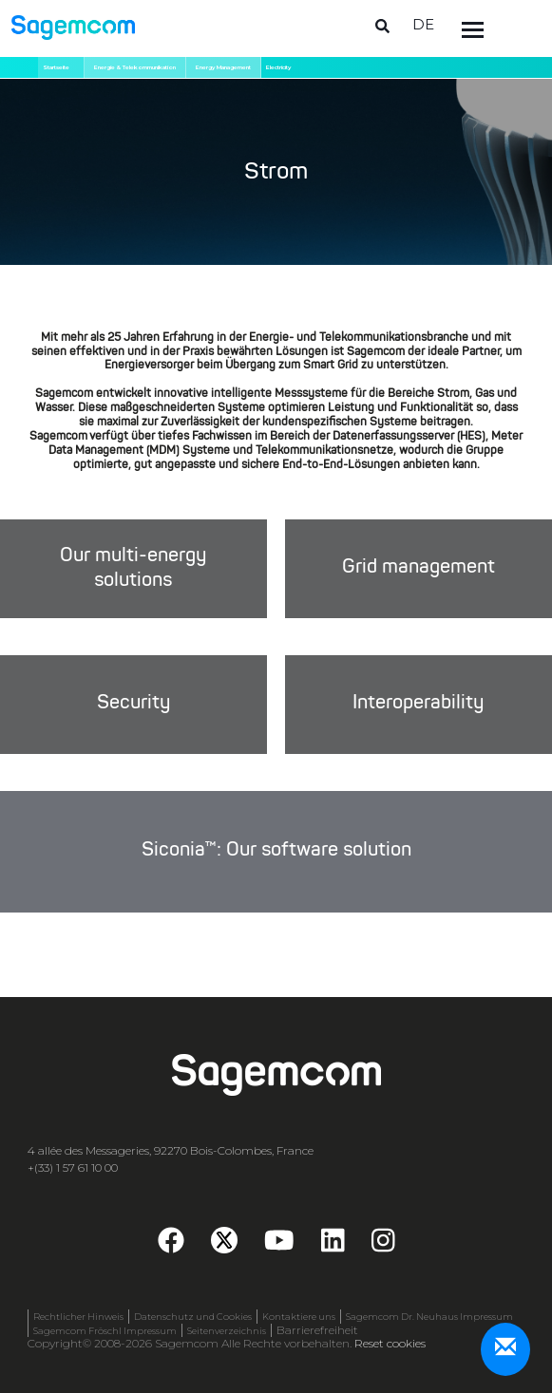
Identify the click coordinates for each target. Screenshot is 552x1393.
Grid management (418, 568)
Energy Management (223, 67)
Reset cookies (390, 1343)
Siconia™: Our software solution (276, 850)
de (423, 24)
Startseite (56, 67)
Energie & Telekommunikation (135, 67)
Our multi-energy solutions (133, 568)
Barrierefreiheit (317, 1330)
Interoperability (418, 703)
